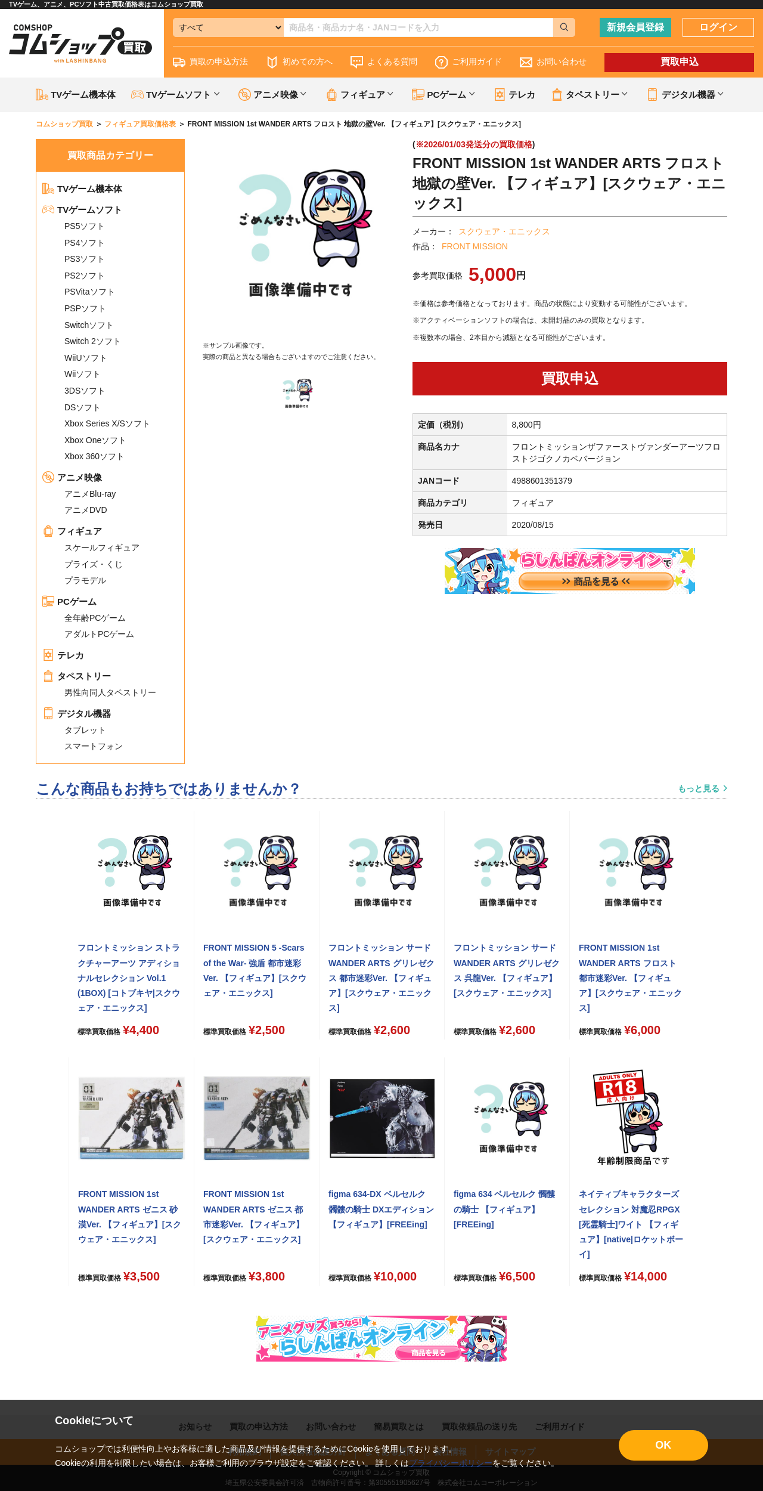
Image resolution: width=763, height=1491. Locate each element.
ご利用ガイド (468, 62)
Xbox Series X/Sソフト (107, 423)
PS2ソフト (84, 275)
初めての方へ (299, 62)
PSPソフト (85, 308)
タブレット (85, 730)
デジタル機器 (76, 714)
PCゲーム (69, 601)
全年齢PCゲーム (95, 618)
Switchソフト (89, 325)
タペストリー (76, 676)
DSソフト (82, 407)
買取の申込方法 (210, 62)
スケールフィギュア (101, 547)
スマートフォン (93, 746)
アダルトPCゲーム (99, 634)
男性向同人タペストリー (110, 692)
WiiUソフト (85, 358)
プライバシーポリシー (450, 1463)
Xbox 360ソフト (94, 456)
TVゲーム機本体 (76, 94)
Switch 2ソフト (92, 341)
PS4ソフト (84, 243)
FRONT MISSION (475, 246)
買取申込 (679, 62)
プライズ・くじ (93, 564)
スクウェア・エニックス (504, 231)
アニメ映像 (72, 477)
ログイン (718, 27)
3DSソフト (85, 390)
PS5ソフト (84, 226)
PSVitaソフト (89, 291)
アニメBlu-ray (90, 494)
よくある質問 (384, 62)
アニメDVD (85, 510)
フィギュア (72, 531)
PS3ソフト (84, 259)
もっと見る (698, 788)
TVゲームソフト (82, 210)
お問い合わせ (553, 62)
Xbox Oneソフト (95, 440)
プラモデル (85, 580)
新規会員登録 (635, 27)
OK (663, 1445)
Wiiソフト (82, 374)
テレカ (514, 94)
